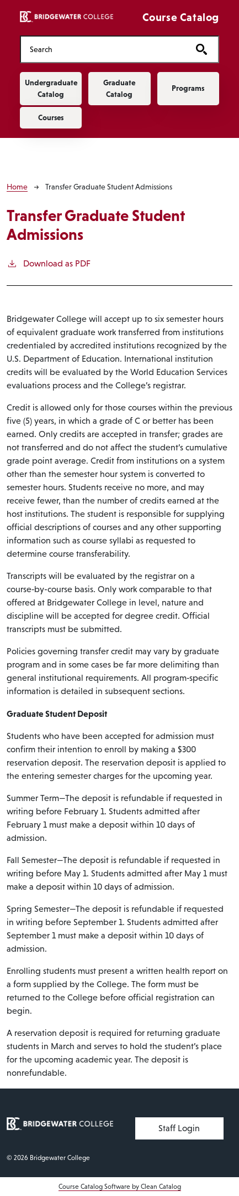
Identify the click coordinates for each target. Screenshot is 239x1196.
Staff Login (179, 1128)
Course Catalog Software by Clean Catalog (120, 1186)
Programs (188, 88)
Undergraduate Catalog (51, 88)
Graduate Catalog (119, 88)
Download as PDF (49, 262)
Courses (50, 117)
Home (17, 186)
